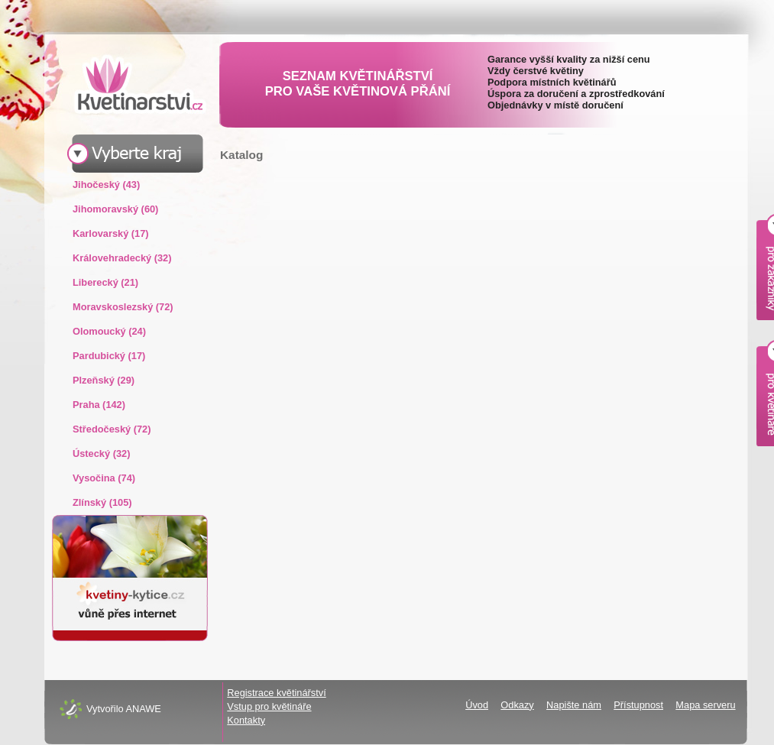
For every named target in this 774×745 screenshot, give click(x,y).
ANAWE (142, 708)
